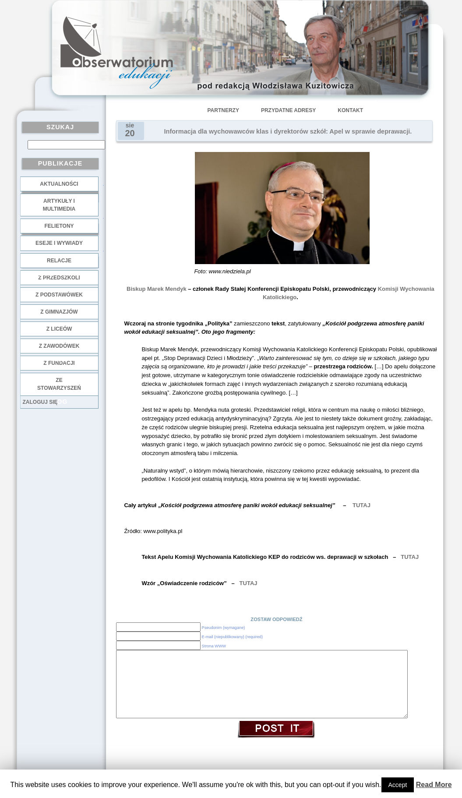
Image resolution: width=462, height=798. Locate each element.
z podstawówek (59, 295)
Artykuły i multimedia (59, 205)
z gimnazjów (59, 312)
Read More (434, 784)
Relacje (59, 261)
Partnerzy (223, 110)
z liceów (59, 329)
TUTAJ (361, 505)
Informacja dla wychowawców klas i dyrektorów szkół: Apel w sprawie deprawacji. (288, 131)
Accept (397, 784)
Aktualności (59, 184)
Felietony (59, 226)
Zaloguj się (40, 402)
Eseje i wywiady (59, 243)
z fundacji (58, 363)
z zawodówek (59, 346)
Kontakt (350, 110)
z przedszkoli (59, 278)
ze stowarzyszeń (59, 384)
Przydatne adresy (288, 110)
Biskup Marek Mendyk (157, 289)
